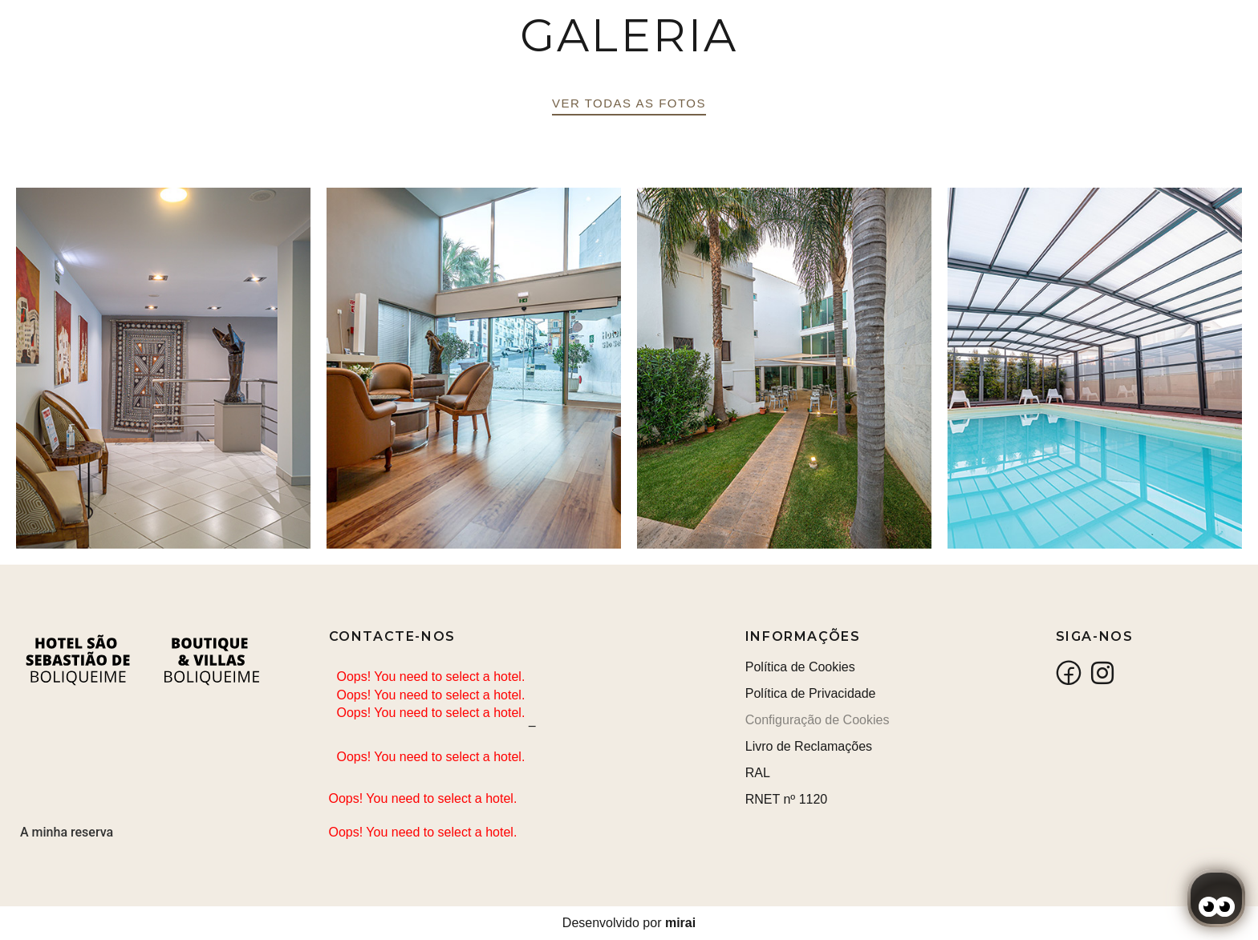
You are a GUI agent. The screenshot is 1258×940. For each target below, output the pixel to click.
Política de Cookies (800, 667)
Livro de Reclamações (808, 746)
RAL (757, 773)
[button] (629, 105)
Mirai (680, 923)
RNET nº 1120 (786, 799)
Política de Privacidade (810, 693)
